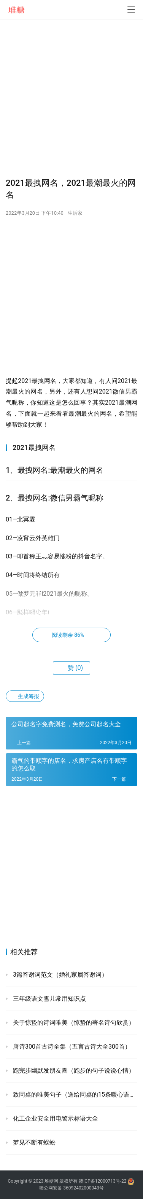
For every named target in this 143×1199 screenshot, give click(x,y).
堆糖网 (51, 1181)
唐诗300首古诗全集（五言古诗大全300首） (71, 1046)
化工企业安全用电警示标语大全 (54, 1118)
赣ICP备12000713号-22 (102, 1181)
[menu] (131, 9)
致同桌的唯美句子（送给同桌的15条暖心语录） (74, 1094)
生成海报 (25, 696)
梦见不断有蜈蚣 (33, 1142)
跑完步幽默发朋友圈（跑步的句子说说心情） (73, 1070)
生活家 (75, 213)
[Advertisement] (71, 98)
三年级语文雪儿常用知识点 (48, 998)
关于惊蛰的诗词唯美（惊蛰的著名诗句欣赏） (73, 1022)
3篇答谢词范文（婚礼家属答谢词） (59, 974)
